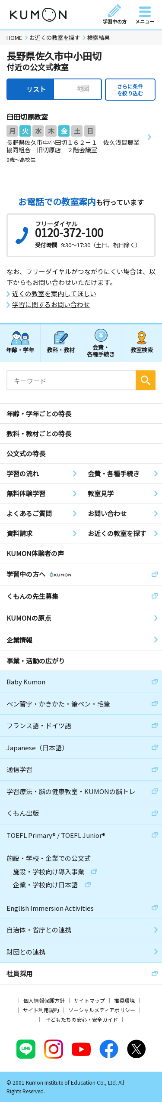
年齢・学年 (20, 350)
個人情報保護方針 (44, 1000)
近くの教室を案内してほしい (54, 293)
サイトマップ (89, 1000)
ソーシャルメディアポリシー (101, 1010)
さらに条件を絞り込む (130, 89)
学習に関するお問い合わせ (51, 304)
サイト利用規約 (41, 1010)
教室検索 (141, 350)
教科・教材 (61, 350)
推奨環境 (124, 1000)
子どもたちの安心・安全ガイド (81, 1019)
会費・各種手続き (101, 350)
